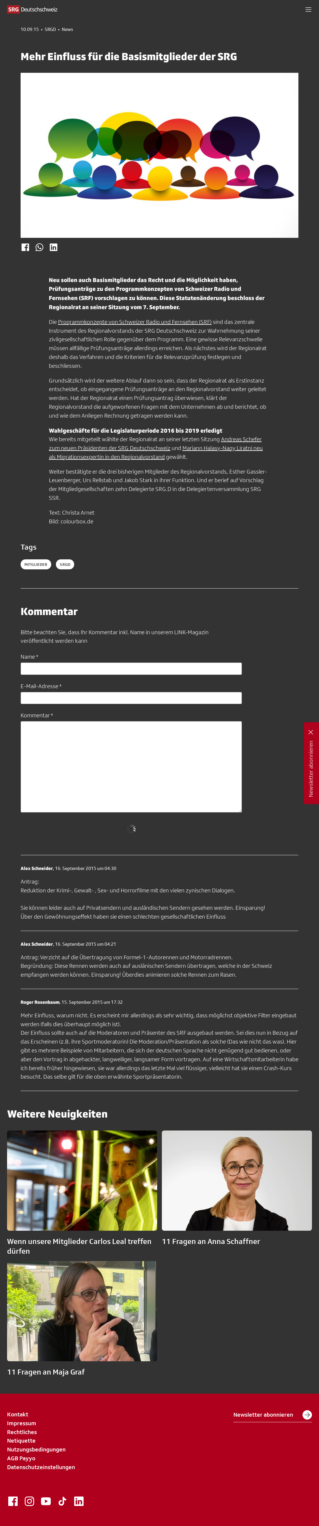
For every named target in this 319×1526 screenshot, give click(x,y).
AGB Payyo (21, 1458)
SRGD (50, 29)
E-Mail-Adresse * (41, 686)
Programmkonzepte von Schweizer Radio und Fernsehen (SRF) (135, 322)
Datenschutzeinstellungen (41, 1467)
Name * (29, 656)
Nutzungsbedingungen (36, 1449)
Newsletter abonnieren (272, 1415)
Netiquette (21, 1440)
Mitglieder (35, 564)
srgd (65, 564)
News (67, 29)
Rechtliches (22, 1432)
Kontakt (17, 1414)
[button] (308, 9)
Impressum (21, 1423)
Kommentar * (37, 715)
